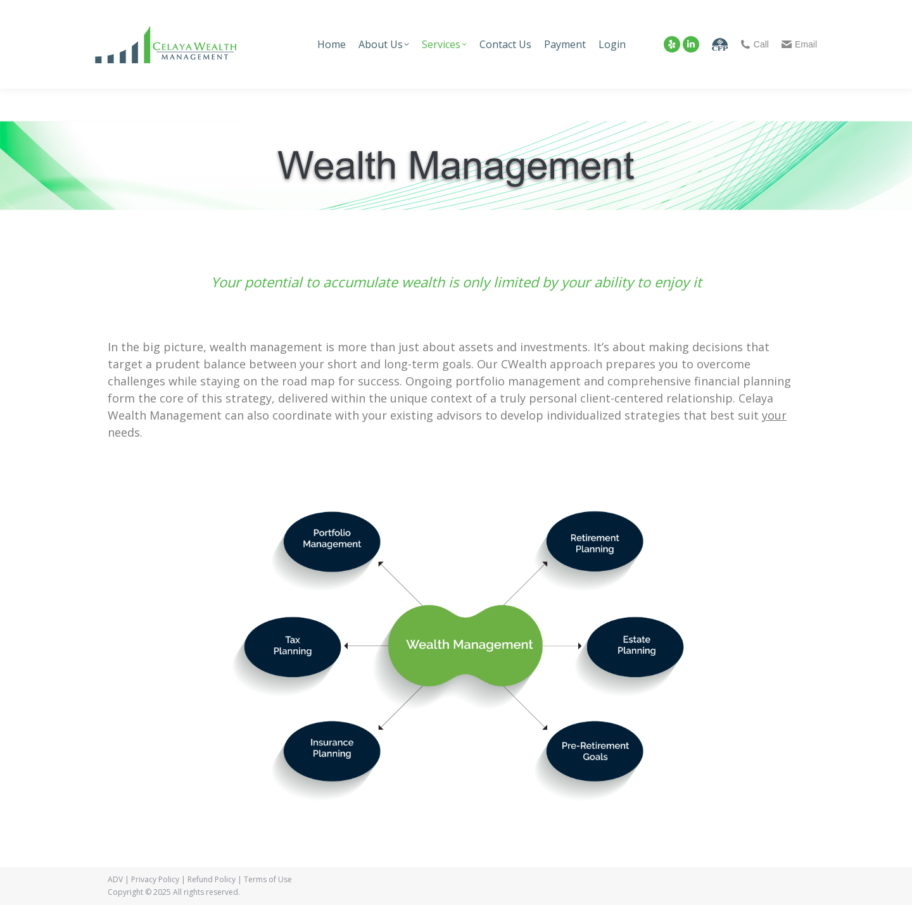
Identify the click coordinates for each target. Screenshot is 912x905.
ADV (115, 879)
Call (754, 44)
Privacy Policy (155, 879)
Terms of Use (268, 879)
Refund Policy (211, 879)
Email (799, 44)
